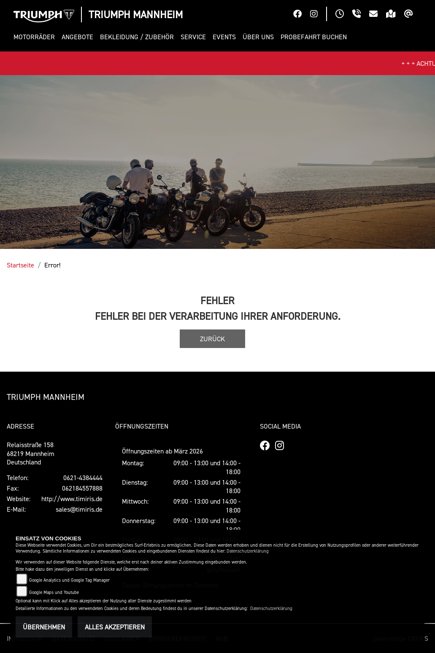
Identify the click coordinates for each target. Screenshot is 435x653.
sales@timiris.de (79, 509)
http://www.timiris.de (72, 498)
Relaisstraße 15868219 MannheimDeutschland (30, 453)
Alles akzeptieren (115, 627)
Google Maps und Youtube (54, 592)
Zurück (212, 339)
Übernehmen (44, 627)
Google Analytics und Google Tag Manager (69, 580)
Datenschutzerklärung (248, 551)
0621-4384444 (83, 477)
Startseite (20, 265)
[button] (36, 37)
